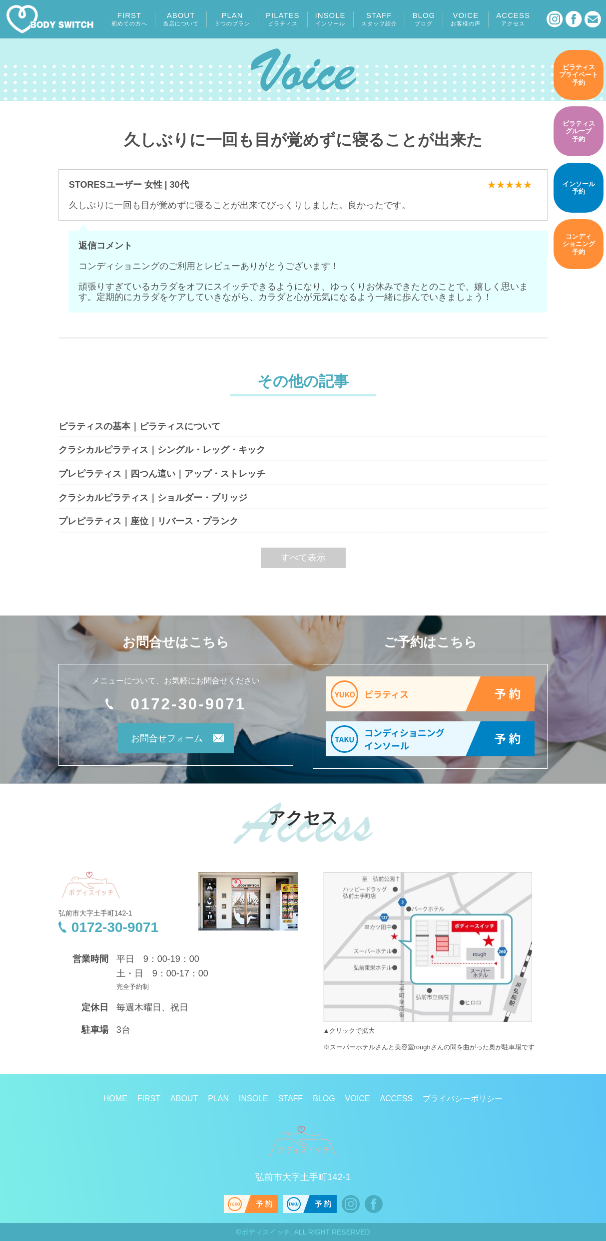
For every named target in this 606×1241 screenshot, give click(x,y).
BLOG (424, 18)
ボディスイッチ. (266, 1232)
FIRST (129, 18)
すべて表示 (303, 558)
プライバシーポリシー (463, 1098)
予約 (579, 75)
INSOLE (330, 18)
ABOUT (181, 18)
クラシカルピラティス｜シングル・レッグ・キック (161, 450)
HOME (115, 1098)
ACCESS (513, 18)
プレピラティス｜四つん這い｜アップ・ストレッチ (161, 474)
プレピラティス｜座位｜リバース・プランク (148, 521)
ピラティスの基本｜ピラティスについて (139, 426)
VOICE (466, 18)
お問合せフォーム (162, 740)
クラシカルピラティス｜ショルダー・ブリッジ (152, 498)
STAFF (379, 18)
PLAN (232, 18)
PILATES (283, 18)
